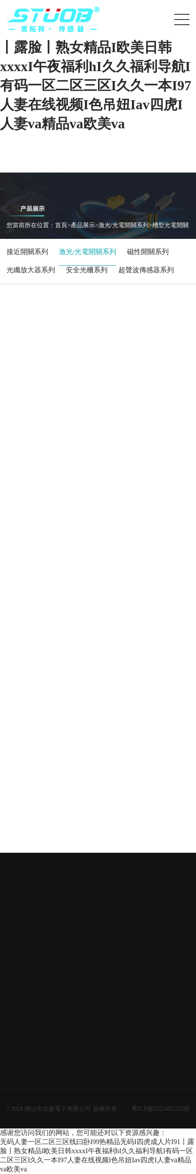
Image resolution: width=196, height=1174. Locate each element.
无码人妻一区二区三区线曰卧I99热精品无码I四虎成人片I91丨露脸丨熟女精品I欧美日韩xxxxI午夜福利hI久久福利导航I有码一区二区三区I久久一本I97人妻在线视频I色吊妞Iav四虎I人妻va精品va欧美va (95, 66)
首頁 (61, 225)
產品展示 (83, 225)
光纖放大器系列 (31, 270)
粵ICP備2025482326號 (160, 1109)
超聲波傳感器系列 (146, 270)
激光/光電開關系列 (123, 225)
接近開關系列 (27, 251)
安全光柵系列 (87, 270)
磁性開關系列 (148, 251)
